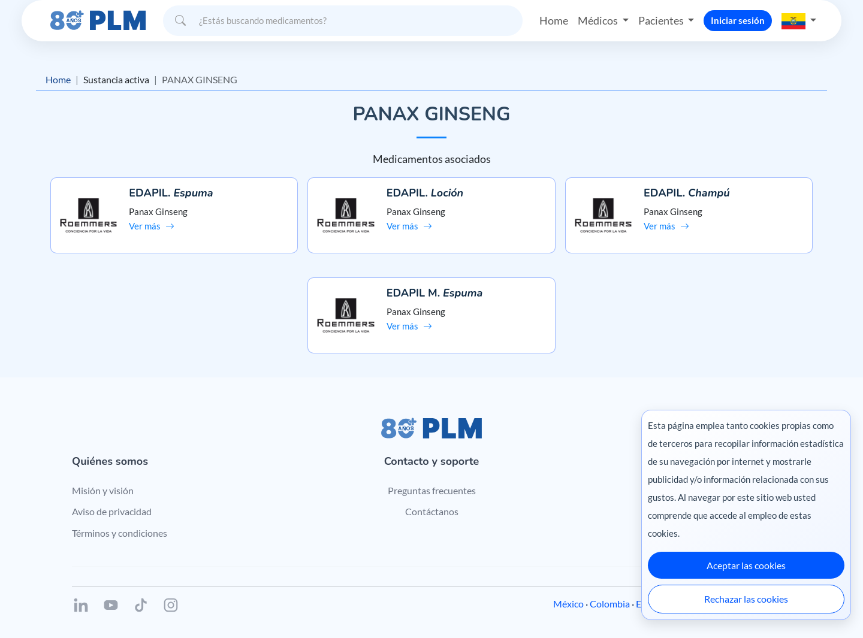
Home (553, 20)
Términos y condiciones (119, 533)
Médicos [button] (599, 20)
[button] (799, 20)
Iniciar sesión (738, 20)
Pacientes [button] (662, 20)
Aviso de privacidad (112, 511)
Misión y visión (103, 490)
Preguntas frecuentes (432, 490)
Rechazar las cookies (746, 598)
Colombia (610, 603)
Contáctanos (431, 511)
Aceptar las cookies (746, 565)
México (568, 603)
